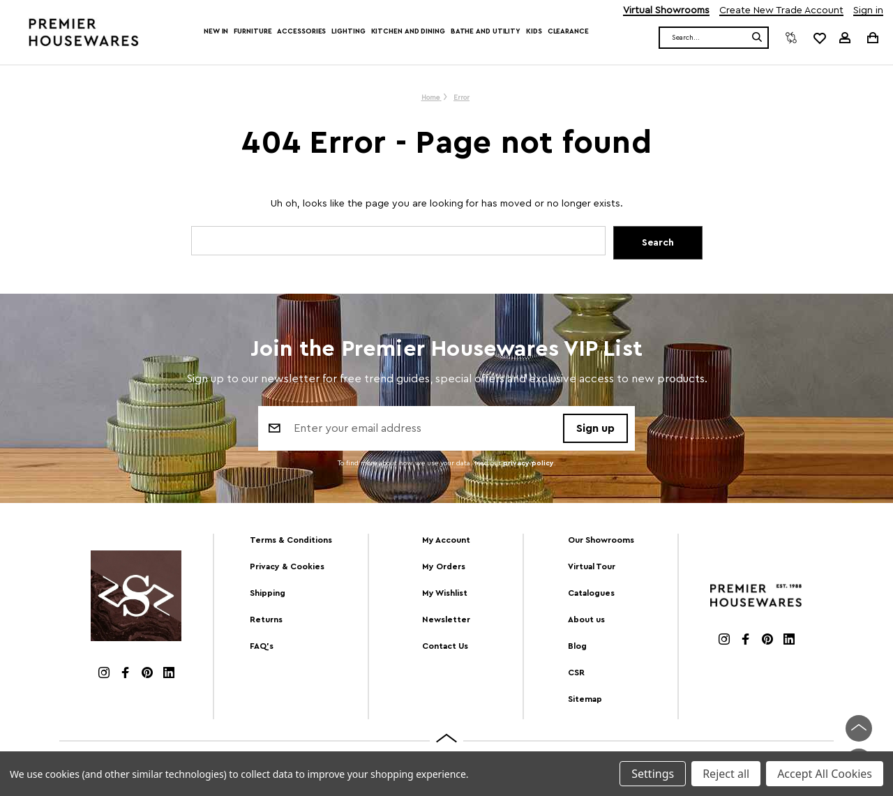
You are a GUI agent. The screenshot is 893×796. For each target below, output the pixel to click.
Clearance (568, 31)
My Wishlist (444, 593)
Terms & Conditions (291, 540)
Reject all (726, 773)
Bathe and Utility (485, 31)
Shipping (267, 593)
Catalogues (591, 593)
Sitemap (585, 699)
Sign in (868, 10)
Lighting (348, 31)
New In (216, 31)
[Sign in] (844, 37)
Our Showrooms (601, 540)
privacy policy (528, 463)
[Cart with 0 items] (871, 37)
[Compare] (791, 37)
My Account (446, 540)
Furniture (252, 31)
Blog (577, 646)
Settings (652, 773)
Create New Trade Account (781, 10)
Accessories (301, 31)
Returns (266, 619)
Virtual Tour (591, 566)
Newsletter (446, 619)
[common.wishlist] (819, 37)
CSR (576, 672)
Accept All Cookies (824, 773)
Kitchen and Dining (408, 31)
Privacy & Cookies (287, 566)
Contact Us (445, 646)
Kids (534, 31)
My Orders (443, 566)
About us (586, 619)
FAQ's (261, 646)
